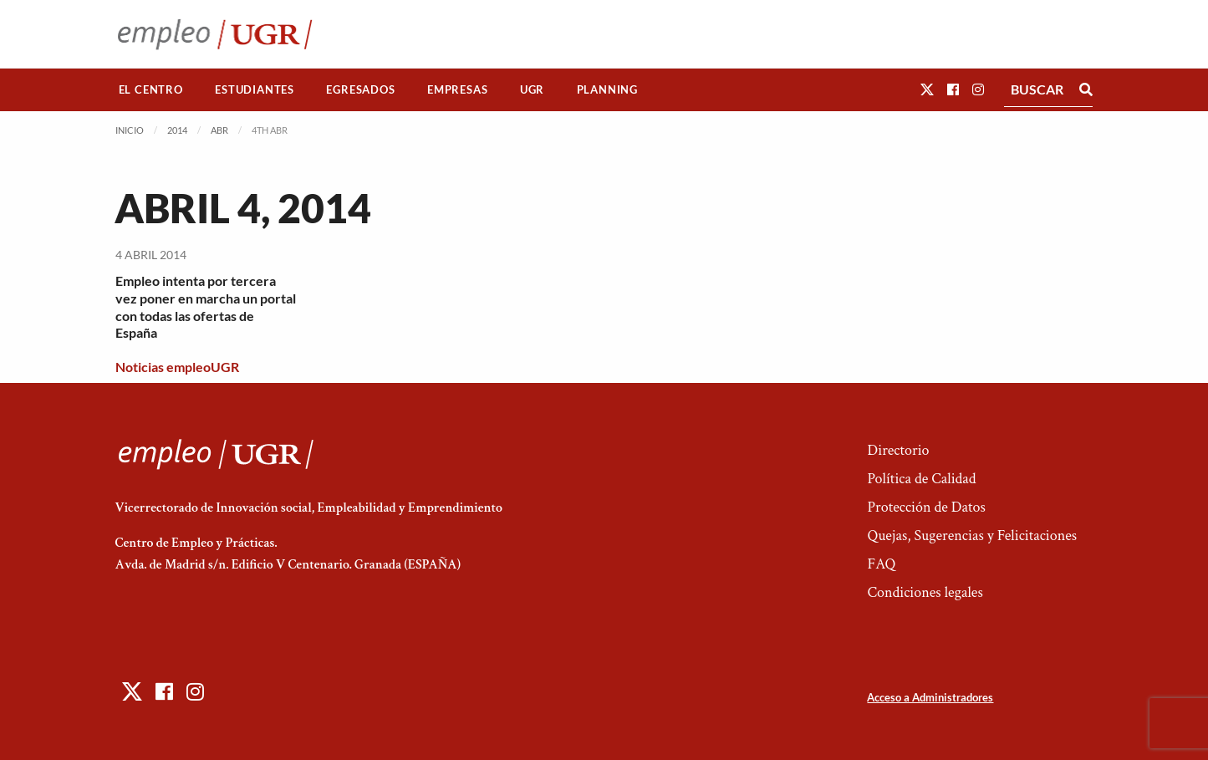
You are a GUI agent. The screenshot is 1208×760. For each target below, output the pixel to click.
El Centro (151, 89)
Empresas (457, 89)
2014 (177, 130)
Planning (607, 89)
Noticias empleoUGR (177, 367)
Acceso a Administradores (930, 697)
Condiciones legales (924, 592)
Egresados (360, 89)
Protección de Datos (926, 507)
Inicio (129, 130)
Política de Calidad (921, 478)
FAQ (881, 564)
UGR (532, 89)
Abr (219, 130)
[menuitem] (151, 90)
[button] (927, 89)
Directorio (898, 450)
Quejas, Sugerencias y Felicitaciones (972, 535)
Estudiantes (254, 89)
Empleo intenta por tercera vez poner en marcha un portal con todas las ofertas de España (205, 306)
